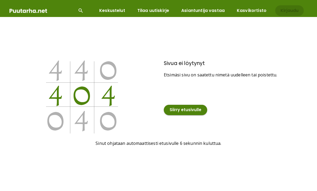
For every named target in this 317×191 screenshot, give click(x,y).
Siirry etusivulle (185, 110)
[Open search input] (81, 10)
